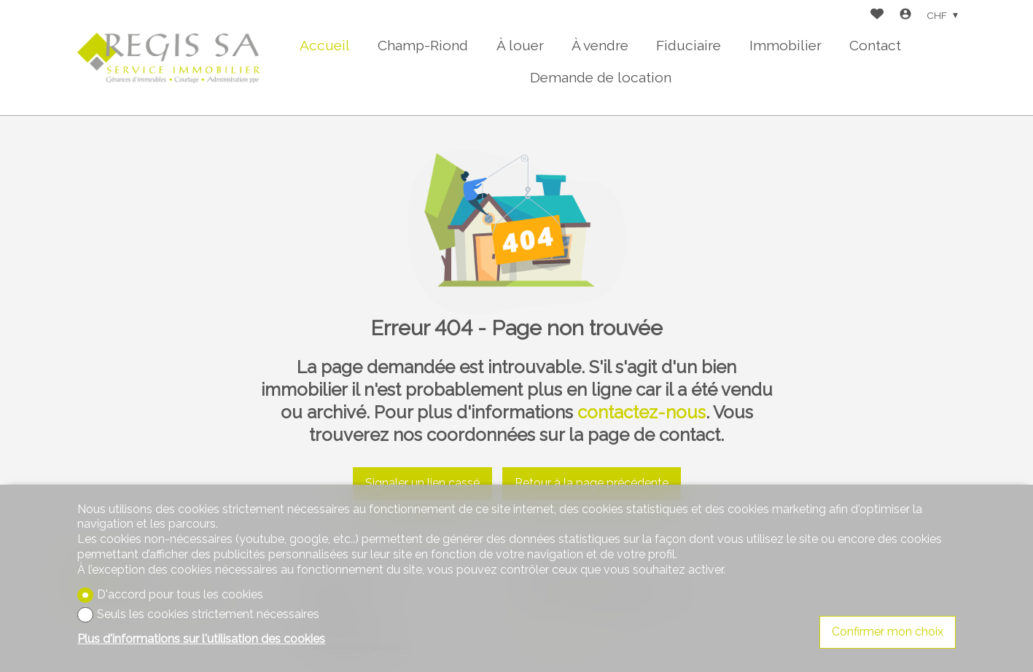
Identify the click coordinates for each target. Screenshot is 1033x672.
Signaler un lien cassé (422, 483)
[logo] (168, 58)
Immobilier (785, 45)
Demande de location (600, 77)
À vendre (600, 45)
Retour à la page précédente (591, 483)
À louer (520, 45)
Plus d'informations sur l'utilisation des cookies (201, 639)
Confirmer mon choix (887, 631)
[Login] (905, 15)
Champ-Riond (423, 45)
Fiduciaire (688, 45)
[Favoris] (877, 15)
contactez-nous (641, 412)
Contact (875, 45)
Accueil (325, 45)
